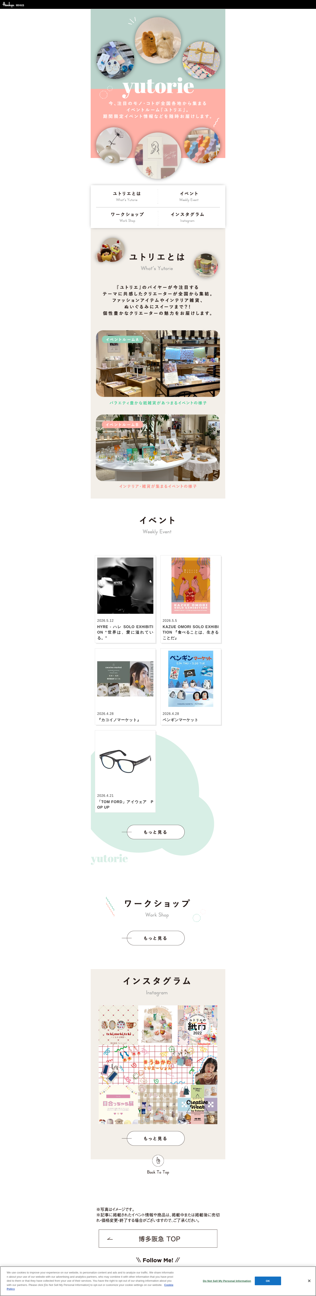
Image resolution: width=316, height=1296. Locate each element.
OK (268, 1280)
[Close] (309, 1280)
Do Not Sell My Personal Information (227, 1280)
